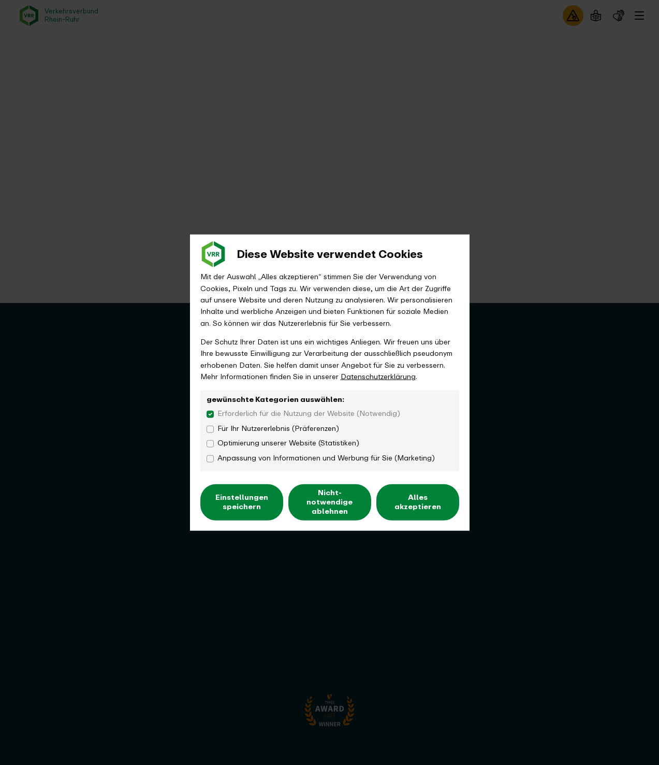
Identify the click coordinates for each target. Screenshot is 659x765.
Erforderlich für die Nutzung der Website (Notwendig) (308, 414)
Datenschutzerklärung (378, 377)
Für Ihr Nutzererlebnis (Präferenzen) (278, 428)
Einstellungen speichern (241, 501)
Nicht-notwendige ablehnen (329, 501)
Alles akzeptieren (417, 501)
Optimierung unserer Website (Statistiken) (288, 443)
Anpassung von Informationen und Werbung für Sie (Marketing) (326, 458)
